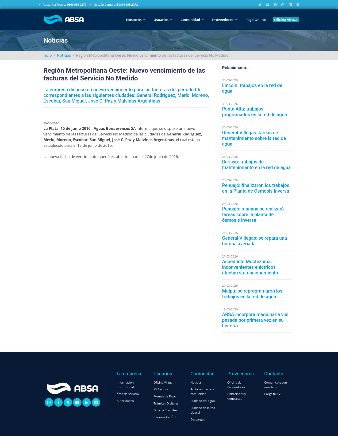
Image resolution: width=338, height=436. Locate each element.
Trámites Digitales (166, 403)
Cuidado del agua (202, 401)
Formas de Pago (165, 396)
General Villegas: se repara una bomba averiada (254, 240)
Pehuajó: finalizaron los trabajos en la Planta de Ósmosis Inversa (255, 188)
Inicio (47, 55)
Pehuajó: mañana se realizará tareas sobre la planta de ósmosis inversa (253, 214)
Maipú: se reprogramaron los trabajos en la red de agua (252, 293)
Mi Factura (161, 389)
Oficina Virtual (286, 19)
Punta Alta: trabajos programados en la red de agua (254, 111)
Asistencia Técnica (64, 5)
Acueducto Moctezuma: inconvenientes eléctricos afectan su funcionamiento (250, 267)
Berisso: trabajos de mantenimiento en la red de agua (256, 164)
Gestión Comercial (116, 5)
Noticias (64, 55)
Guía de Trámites (165, 410)
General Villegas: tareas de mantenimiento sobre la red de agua (254, 138)
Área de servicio (128, 394)
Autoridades (125, 401)
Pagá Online (256, 19)
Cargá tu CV (272, 394)
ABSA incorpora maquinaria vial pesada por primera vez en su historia (255, 320)
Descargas (197, 419)
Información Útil (165, 417)
